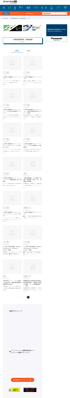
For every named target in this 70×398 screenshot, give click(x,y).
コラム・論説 (51, 8)
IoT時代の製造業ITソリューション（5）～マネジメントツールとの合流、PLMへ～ (12, 145)
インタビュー (9, 7)
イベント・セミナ (36, 7)
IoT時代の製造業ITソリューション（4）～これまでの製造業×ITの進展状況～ (32, 145)
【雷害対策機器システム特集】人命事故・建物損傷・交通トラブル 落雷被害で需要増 (32, 179)
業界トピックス (21, 7)
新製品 (15, 8)
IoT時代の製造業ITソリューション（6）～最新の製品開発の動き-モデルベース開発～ (32, 111)
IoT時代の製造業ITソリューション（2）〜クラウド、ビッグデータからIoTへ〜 (12, 213)
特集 (45, 7)
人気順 (28, 50)
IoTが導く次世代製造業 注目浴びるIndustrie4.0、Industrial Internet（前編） (32, 248)
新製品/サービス (27, 207)
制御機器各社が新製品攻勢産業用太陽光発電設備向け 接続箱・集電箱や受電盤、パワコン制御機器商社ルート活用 (32, 283)
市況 (42, 7)
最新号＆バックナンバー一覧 (23, 380)
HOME (4, 7)
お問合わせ (65, 7)
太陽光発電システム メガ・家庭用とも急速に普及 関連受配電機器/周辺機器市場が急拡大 (12, 282)
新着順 (17, 50)
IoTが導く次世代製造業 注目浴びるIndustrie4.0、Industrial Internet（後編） (12, 248)
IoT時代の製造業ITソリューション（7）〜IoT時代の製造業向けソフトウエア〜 (12, 111)
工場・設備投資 (28, 7)
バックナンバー (58, 7)
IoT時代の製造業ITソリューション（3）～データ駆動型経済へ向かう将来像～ (12, 179)
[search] (65, 13)
